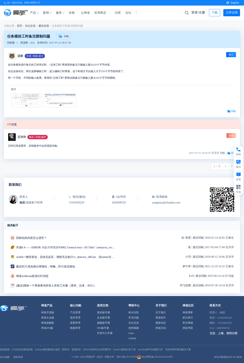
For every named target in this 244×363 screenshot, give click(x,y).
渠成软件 (76, 349)
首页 (19, 25)
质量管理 (75, 322)
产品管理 (75, 312)
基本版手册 (103, 312)
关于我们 (161, 312)
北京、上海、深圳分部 (223, 333)
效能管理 (75, 327)
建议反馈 (44, 25)
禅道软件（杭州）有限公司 (100, 356)
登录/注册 (198, 12)
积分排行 (188, 317)
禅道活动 (161, 327)
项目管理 (75, 317)
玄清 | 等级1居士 (34, 56)
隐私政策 (18, 357)
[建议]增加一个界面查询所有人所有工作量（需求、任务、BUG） (56, 285)
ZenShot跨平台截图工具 (150, 349)
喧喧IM (66, 349)
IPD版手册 (103, 327)
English (233, 2)
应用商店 (100, 12)
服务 (60, 12)
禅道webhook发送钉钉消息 (32, 276)
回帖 (63, 36)
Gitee (131, 333)
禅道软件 (161, 317)
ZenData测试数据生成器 (47, 349)
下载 (215, 12)
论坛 (128, 12)
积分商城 (188, 322)
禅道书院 (188, 327)
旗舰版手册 (103, 322)
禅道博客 (188, 312)
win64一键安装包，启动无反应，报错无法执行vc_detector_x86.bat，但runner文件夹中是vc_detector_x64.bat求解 (66, 257)
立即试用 (232, 12)
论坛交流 (30, 25)
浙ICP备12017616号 (127, 356)
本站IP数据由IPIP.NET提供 (228, 357)
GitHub (132, 338)
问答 (118, 12)
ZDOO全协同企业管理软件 (97, 349)
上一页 (217, 166)
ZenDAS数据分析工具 (124, 349)
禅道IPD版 (47, 327)
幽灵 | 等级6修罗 (37, 137)
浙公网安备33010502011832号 (155, 356)
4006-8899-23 (32, 2)
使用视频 (133, 327)
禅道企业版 (47, 317)
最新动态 (161, 322)
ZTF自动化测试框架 (22, 349)
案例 (47, 12)
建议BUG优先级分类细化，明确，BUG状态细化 (45, 266)
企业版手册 (103, 317)
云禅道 (85, 12)
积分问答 (133, 312)
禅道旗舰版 (47, 322)
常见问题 (133, 317)
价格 (72, 12)
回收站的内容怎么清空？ (31, 237)
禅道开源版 (47, 312)
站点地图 (5, 357)
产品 (34, 12)
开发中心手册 (105, 333)
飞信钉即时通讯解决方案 (178, 349)
